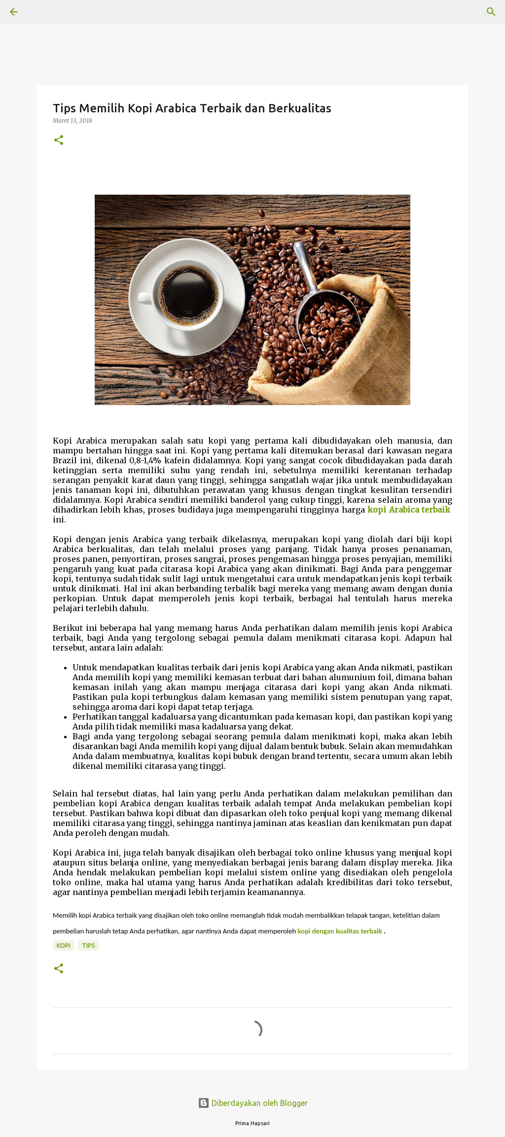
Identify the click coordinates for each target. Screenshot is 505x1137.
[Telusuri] (41, 12)
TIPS (88, 945)
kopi (64, 945)
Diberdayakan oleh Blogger (253, 1103)
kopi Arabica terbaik (408, 510)
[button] (59, 140)
